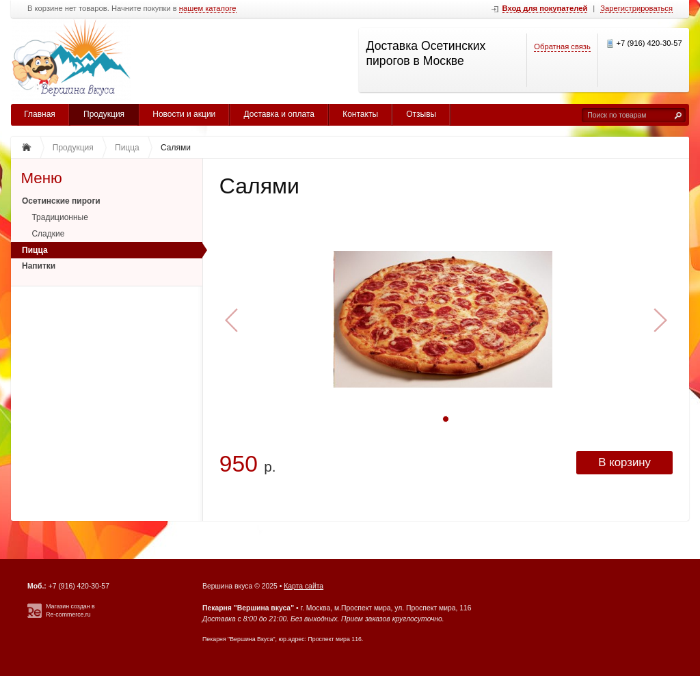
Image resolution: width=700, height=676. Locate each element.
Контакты (360, 114)
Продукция (103, 114)
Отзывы (421, 114)
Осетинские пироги (61, 201)
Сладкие (47, 234)
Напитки (38, 266)
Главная (39, 114)
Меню (41, 178)
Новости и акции (183, 114)
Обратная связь (562, 46)
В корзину (624, 462)
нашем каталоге (208, 8)
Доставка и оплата (278, 114)
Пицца (35, 250)
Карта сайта (303, 586)
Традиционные (59, 217)
